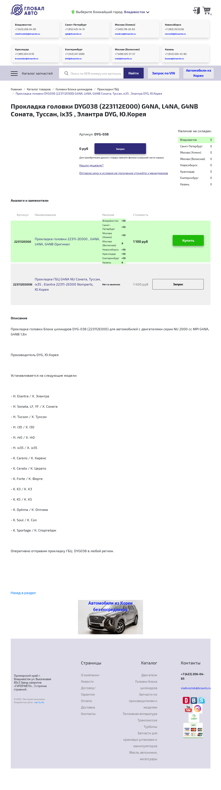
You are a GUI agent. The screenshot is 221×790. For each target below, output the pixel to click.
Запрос (120, 148)
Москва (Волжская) (127, 49)
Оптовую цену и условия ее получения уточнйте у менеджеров (123, 173)
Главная (16, 89)
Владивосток (23, 24)
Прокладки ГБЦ (108, 89)
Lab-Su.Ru (39, 702)
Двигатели (149, 675)
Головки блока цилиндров (74, 89)
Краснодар (22, 49)
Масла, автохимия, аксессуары (143, 755)
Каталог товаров (39, 89)
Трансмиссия (147, 720)
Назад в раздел (23, 593)
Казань (169, 49)
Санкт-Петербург (76, 24)
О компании (90, 675)
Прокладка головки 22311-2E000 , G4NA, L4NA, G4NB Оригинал (67, 241)
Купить (188, 240)
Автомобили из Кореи (198, 72)
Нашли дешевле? (91, 165)
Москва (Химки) (125, 24)
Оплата (86, 701)
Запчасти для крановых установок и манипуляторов (140, 739)
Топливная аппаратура (140, 714)
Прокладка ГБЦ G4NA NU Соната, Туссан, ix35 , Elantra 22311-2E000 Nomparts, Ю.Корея (68, 284)
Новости (87, 681)
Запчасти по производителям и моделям (143, 700)
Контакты (88, 714)
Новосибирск (173, 24)
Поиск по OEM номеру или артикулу (92, 73)
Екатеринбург (74, 49)
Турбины (150, 727)
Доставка (88, 707)
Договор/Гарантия (88, 691)
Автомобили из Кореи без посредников (110, 606)
